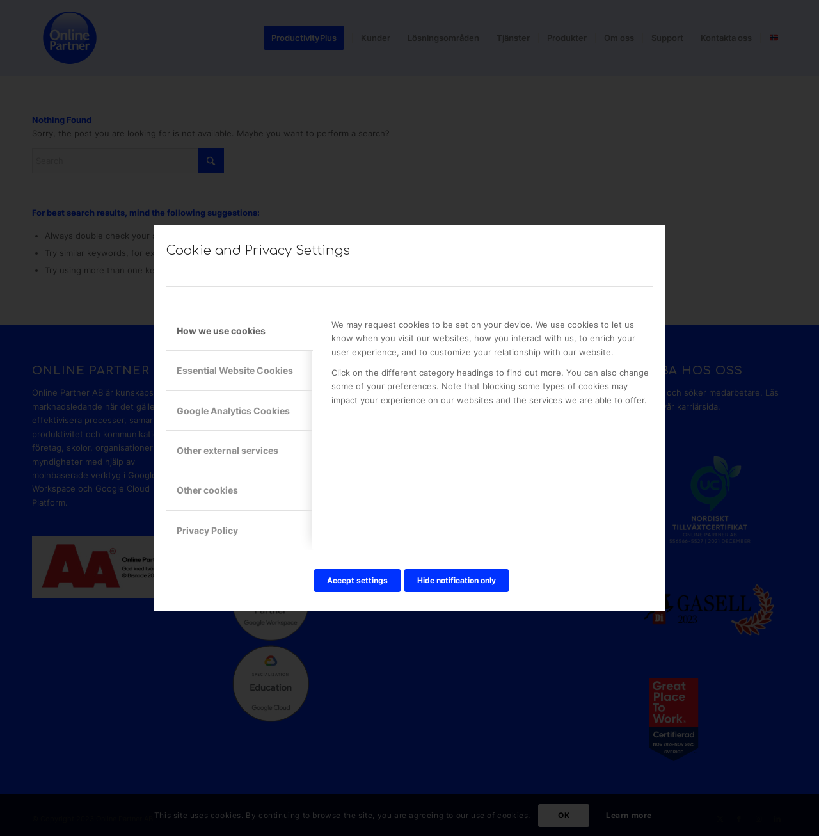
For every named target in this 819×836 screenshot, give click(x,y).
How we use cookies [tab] (221, 330)
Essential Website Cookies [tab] (235, 370)
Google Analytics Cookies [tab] (233, 410)
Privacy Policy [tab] (207, 530)
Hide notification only (456, 580)
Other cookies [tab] (207, 490)
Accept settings (357, 580)
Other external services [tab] (227, 450)
